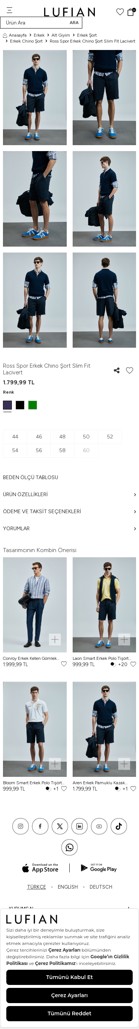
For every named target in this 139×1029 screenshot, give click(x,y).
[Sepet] (131, 12)
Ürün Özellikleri (69, 494)
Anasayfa (15, 35)
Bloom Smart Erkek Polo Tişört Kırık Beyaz (32, 783)
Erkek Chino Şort (26, 41)
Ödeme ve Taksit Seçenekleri (69, 511)
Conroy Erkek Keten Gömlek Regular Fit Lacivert (30, 658)
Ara (74, 22)
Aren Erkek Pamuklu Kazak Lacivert (99, 783)
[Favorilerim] (120, 12)
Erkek (39, 35)
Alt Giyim (61, 35)
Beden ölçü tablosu (30, 477)
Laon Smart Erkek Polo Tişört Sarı (101, 658)
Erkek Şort (87, 35)
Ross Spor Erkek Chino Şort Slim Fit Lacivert (92, 41)
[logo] (69, 12)
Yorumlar (69, 528)
